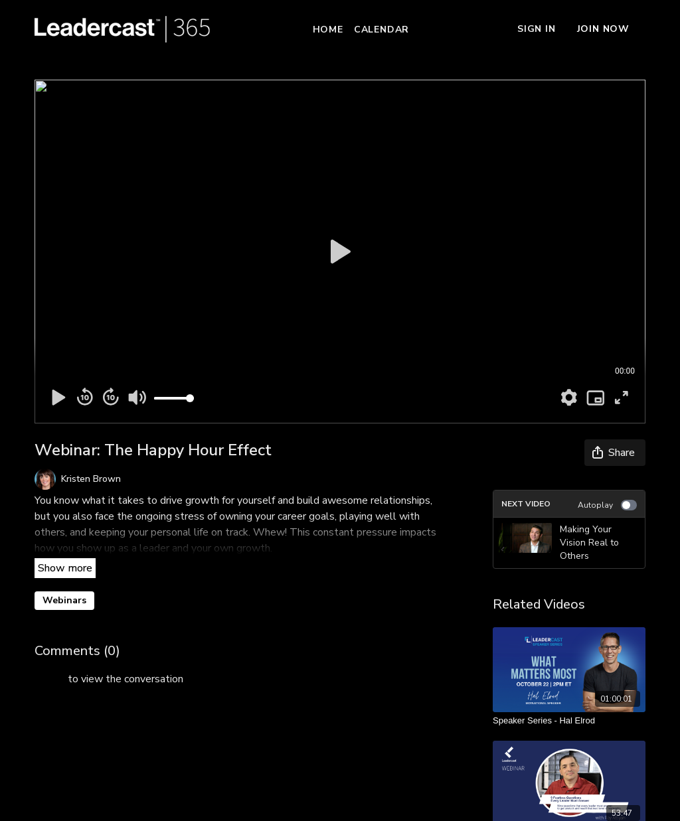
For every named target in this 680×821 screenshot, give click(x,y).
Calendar (381, 29)
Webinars (64, 600)
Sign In (536, 29)
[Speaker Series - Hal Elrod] (569, 720)
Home (328, 29)
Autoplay (607, 505)
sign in (50, 679)
